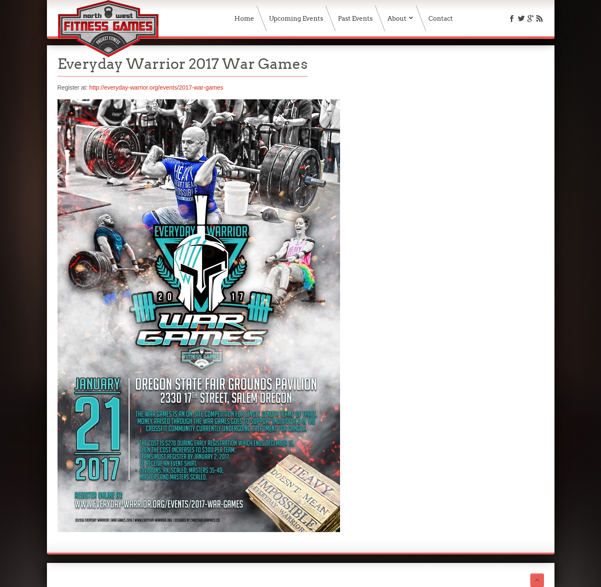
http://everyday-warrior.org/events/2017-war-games (156, 87)
